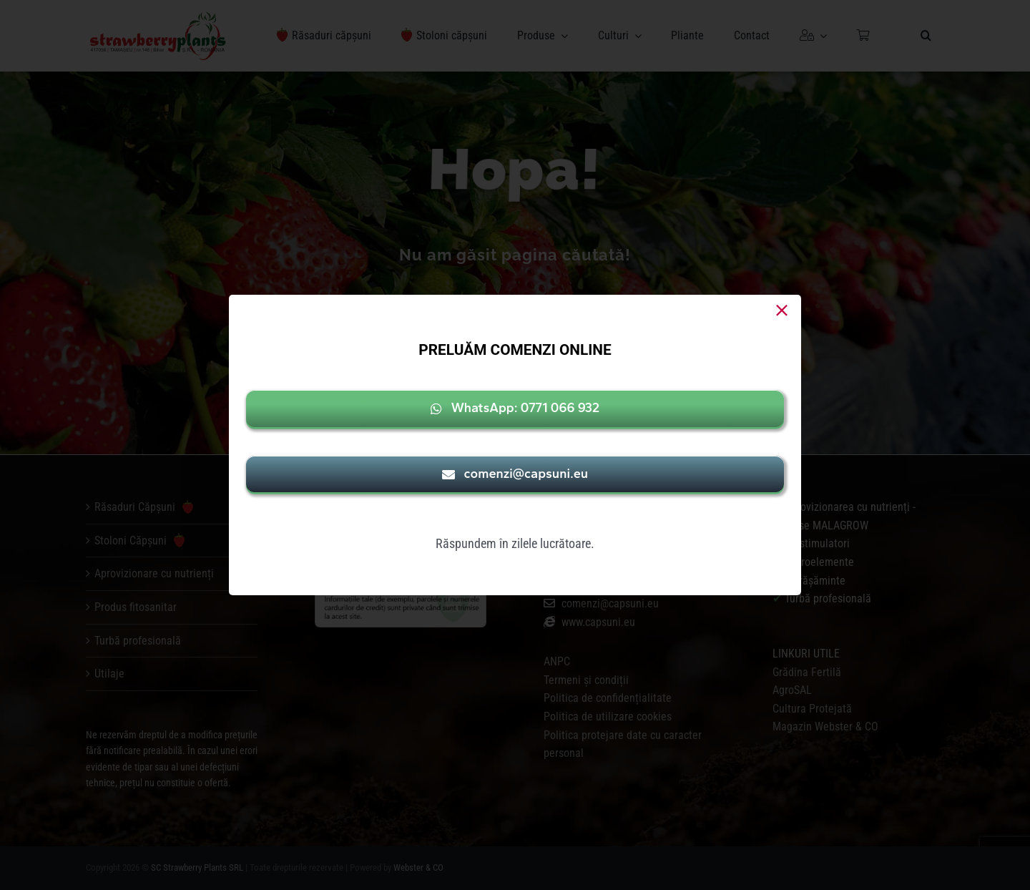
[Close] (782, 310)
